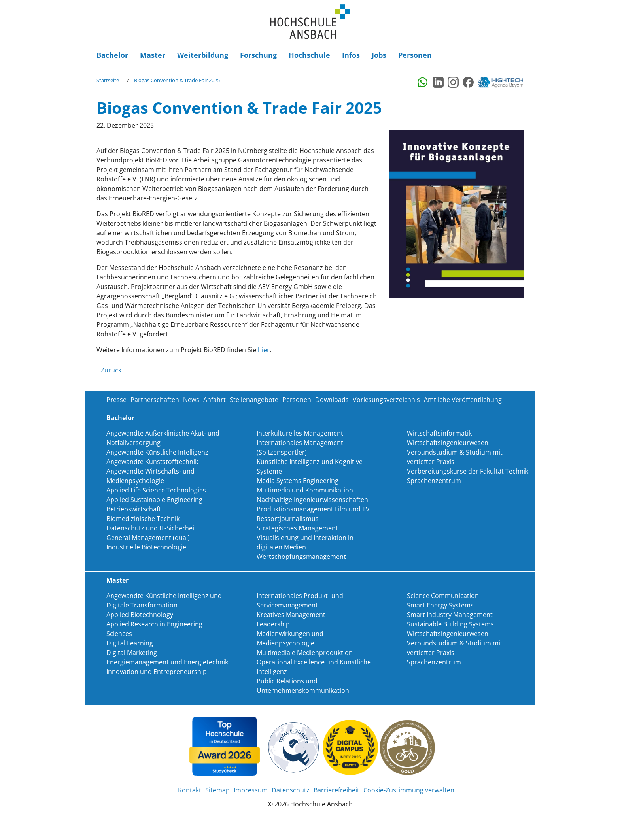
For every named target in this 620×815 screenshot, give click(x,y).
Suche (500, 55)
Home (310, 22)
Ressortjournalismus (288, 518)
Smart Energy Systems (440, 605)
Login (512, 55)
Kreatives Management (291, 614)
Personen (415, 55)
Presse (116, 399)
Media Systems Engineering (297, 480)
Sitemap (217, 790)
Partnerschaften (154, 399)
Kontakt (189, 790)
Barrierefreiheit (523, 55)
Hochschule (309, 55)
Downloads (332, 399)
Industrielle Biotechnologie (146, 547)
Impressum (251, 790)
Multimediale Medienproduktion (305, 652)
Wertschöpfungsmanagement (301, 556)
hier (264, 349)
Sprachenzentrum (434, 480)
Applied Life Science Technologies (156, 490)
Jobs (379, 55)
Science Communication (443, 595)
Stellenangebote (254, 399)
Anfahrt (214, 399)
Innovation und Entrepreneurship (156, 671)
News (191, 399)
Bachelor (112, 55)
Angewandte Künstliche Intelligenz (157, 452)
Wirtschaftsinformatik (439, 433)
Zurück (111, 370)
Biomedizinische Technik (143, 518)
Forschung (258, 55)
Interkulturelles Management (300, 433)
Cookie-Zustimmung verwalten (408, 790)
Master (152, 55)
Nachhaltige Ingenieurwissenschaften (312, 499)
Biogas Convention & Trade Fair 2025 (177, 80)
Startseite (107, 80)
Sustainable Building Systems (450, 624)
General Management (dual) (148, 537)
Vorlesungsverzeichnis (386, 399)
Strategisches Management (297, 528)
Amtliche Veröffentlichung (463, 399)
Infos (351, 55)
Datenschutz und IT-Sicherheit (151, 528)
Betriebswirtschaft (133, 509)
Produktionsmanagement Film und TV (313, 509)
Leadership (273, 624)
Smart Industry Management (450, 614)
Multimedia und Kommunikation (305, 490)
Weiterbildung (202, 55)
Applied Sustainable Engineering (154, 499)
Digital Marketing (131, 652)
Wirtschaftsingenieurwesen (447, 442)
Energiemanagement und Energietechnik (167, 662)
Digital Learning (129, 643)
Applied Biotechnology (139, 614)
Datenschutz (291, 790)
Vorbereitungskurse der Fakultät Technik (467, 471)
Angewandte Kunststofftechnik (152, 461)
